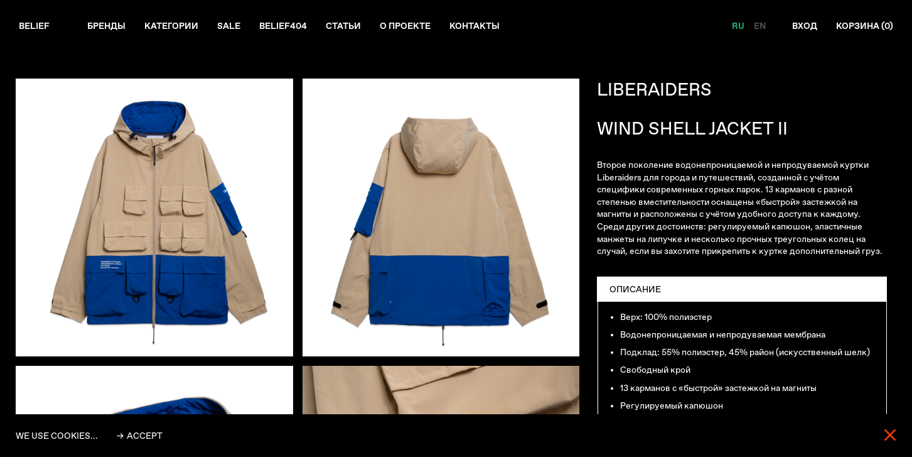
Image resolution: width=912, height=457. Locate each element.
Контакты (474, 26)
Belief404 (283, 26)
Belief (34, 26)
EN (760, 26)
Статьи (343, 26)
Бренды (106, 26)
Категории (171, 26)
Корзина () (864, 26)
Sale (228, 26)
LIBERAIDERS (654, 89)
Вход (804, 26)
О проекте (405, 26)
